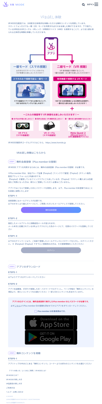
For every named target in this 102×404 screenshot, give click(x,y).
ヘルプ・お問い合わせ (14, 392)
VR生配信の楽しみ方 (14, 383)
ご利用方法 (10, 387)
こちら (17, 305)
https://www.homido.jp (55, 142)
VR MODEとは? (40, 370)
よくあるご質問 (27, 370)
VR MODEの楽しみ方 (14, 379)
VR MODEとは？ (12, 375)
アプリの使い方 (14, 370)
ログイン (90, 4)
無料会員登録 (51, 210)
